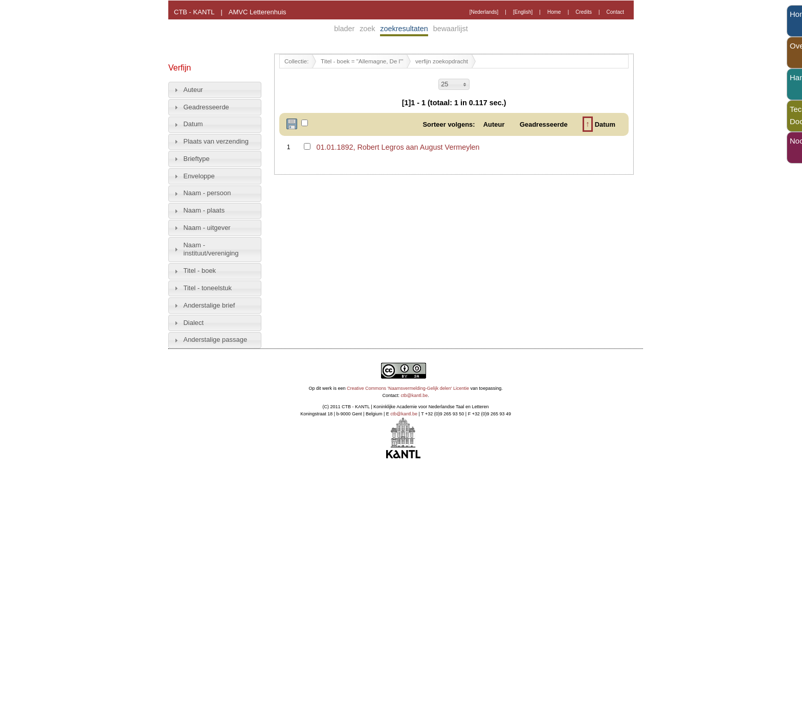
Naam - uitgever (207, 227)
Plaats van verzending (216, 141)
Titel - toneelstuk (208, 288)
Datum (193, 124)
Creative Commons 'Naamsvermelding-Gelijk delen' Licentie (408, 388)
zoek (367, 29)
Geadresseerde (206, 107)
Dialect (194, 322)
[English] (522, 12)
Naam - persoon (207, 193)
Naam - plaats (204, 210)
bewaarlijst (450, 29)
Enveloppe (199, 176)
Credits (583, 12)
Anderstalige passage (216, 339)
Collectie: (296, 61)
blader (344, 29)
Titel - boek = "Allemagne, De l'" (362, 61)
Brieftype (197, 158)
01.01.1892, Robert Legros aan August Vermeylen (397, 147)
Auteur (193, 89)
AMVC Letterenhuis (257, 12)
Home (554, 12)
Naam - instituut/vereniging (211, 249)
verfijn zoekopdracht (441, 61)
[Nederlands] (484, 12)
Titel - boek (200, 270)
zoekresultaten (404, 29)
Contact (615, 12)
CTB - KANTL (194, 12)
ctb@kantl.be (414, 395)
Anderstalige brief (209, 305)
